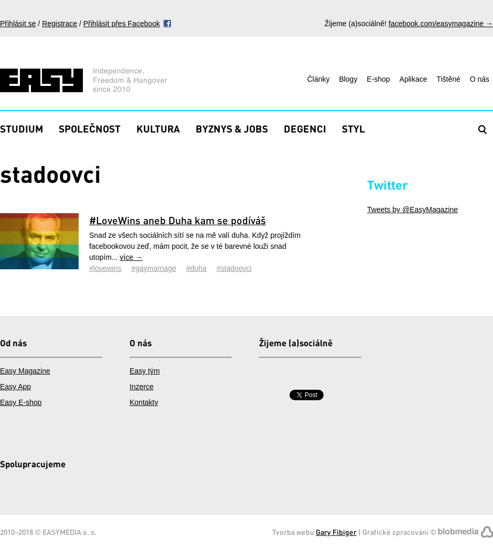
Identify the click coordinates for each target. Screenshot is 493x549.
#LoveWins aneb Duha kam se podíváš (177, 220)
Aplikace (413, 79)
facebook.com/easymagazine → (441, 23)
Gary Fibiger (336, 532)
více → (131, 257)
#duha (196, 268)
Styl (353, 129)
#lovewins (105, 268)
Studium (21, 129)
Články (318, 79)
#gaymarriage (153, 268)
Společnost (90, 129)
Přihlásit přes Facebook (121, 23)
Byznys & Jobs (232, 129)
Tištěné (448, 79)
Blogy (348, 79)
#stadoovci (234, 268)
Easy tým (145, 371)
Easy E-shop (20, 402)
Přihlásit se (18, 23)
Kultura (158, 129)
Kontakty (144, 402)
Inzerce (142, 386)
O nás (479, 79)
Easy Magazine (25, 371)
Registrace (59, 23)
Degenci (305, 129)
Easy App (15, 386)
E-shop (378, 79)
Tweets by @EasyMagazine (412, 209)
